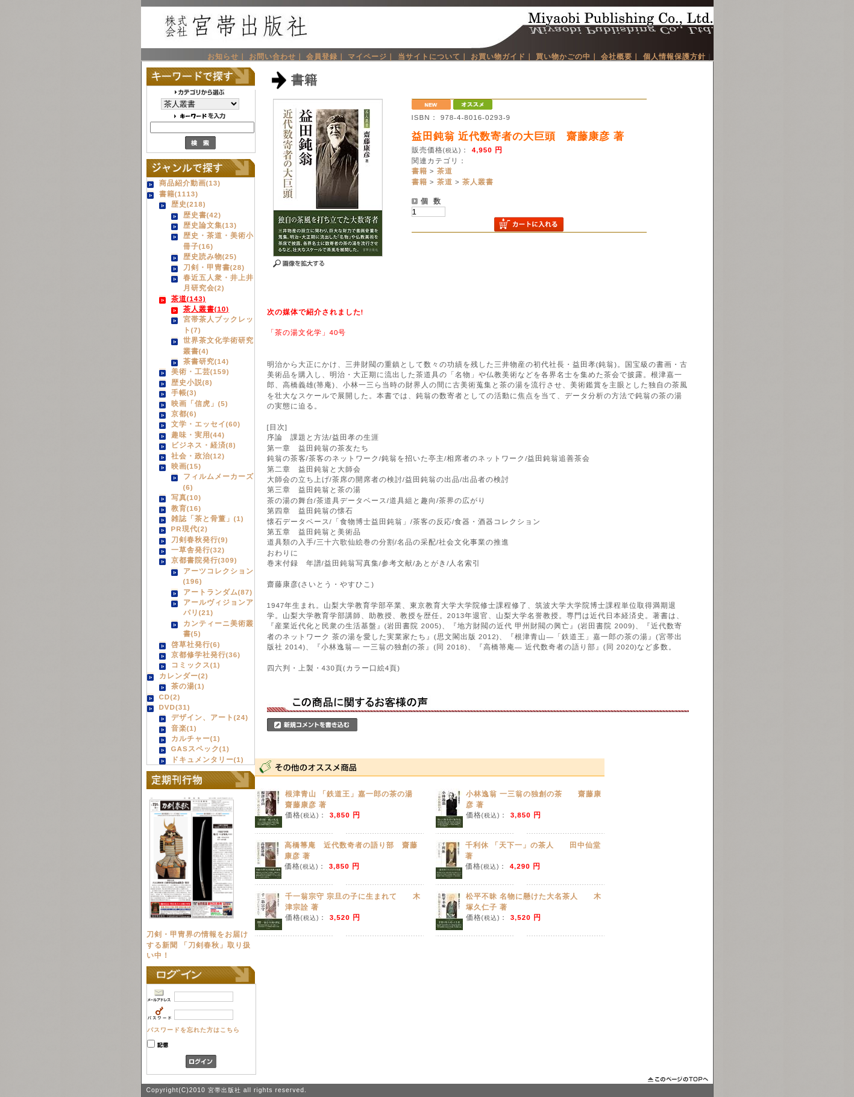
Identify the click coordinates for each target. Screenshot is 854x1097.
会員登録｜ (325, 56)
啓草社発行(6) (196, 644)
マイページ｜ (371, 56)
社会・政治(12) (198, 456)
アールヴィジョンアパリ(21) (218, 607)
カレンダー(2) (184, 676)
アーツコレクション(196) (218, 576)
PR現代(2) (189, 529)
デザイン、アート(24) (210, 717)
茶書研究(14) (206, 361)
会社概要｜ (620, 56)
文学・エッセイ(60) (206, 424)
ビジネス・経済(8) (203, 445)
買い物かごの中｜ (567, 56)
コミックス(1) (196, 665)
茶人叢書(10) (206, 309)
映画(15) (186, 466)
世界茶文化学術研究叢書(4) (218, 345)
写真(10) (186, 497)
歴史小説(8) (192, 382)
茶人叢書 (478, 182)
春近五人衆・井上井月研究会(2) (218, 282)
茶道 (445, 171)
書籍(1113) (179, 194)
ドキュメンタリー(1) (207, 759)
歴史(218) (188, 204)
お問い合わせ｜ (276, 56)
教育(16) (186, 508)
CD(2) (170, 697)
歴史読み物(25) (210, 256)
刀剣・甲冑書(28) (214, 267)
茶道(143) (188, 298)
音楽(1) (184, 728)
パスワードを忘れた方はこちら (193, 1030)
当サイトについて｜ (433, 56)
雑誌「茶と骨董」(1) (207, 518)
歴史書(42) (202, 215)
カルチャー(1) (196, 738)
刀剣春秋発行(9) (199, 539)
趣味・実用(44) (198, 435)
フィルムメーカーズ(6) (218, 481)
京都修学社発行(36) (206, 654)
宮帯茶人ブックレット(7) (218, 324)
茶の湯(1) (188, 686)
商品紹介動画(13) (190, 183)
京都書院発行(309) (204, 560)
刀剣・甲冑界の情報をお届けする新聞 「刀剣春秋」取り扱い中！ (198, 944)
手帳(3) (184, 392)
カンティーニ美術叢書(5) (218, 628)
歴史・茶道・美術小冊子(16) (218, 240)
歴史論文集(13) (210, 225)
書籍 (419, 171)
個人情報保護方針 (674, 56)
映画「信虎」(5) (199, 403)
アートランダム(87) (218, 592)
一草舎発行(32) (198, 550)
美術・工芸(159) (200, 371)
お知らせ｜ (226, 56)
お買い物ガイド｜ (502, 56)
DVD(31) (174, 707)
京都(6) (184, 413)
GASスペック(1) (200, 748)
